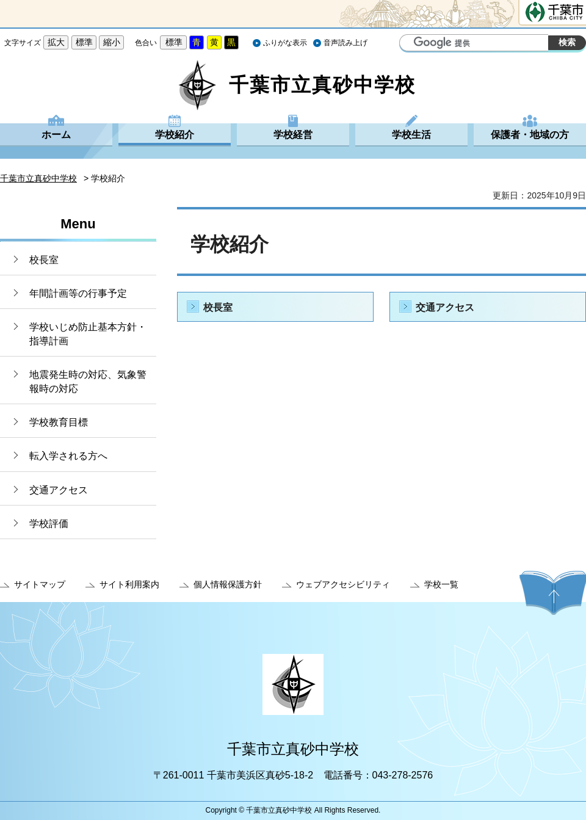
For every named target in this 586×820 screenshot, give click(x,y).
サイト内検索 (410, 44)
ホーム (56, 134)
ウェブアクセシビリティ (343, 584)
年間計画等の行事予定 (78, 293)
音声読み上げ (345, 42)
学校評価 (48, 523)
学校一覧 (441, 584)
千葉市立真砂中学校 (38, 178)
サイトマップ (39, 584)
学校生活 (411, 134)
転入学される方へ (68, 456)
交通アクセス (58, 490)
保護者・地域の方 (530, 134)
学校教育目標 (58, 422)
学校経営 (293, 134)
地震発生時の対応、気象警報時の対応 (87, 381)
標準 (84, 42)
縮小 (111, 42)
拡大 (56, 42)
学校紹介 (174, 134)
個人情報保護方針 (228, 584)
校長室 (44, 260)
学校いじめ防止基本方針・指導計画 (87, 334)
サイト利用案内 (129, 584)
